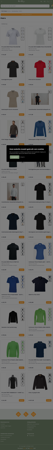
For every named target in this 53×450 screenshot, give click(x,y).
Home (9, 11)
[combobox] (24, 6)
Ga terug (4, 11)
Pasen (2, 441)
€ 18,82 (4, 144)
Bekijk (21, 54)
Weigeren (22, 157)
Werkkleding (15, 11)
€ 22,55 (4, 269)
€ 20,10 (4, 207)
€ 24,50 (4, 400)
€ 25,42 (31, 237)
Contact (3, 424)
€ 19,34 (31, 177)
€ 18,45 (4, 177)
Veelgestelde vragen (6, 426)
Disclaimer (29, 429)
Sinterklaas (3, 439)
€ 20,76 (31, 207)
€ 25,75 (31, 269)
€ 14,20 (4, 54)
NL (41, 1)
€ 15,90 (4, 84)
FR (44, 1)
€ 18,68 (4, 237)
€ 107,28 (31, 400)
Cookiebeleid (30, 427)
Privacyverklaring (31, 426)
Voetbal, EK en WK (5, 437)
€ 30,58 (31, 302)
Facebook (30, 435)
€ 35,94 (4, 335)
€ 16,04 (31, 84)
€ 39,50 (31, 367)
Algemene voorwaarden (33, 424)
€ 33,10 (31, 335)
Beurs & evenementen (6, 435)
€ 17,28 (31, 114)
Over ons (3, 427)
